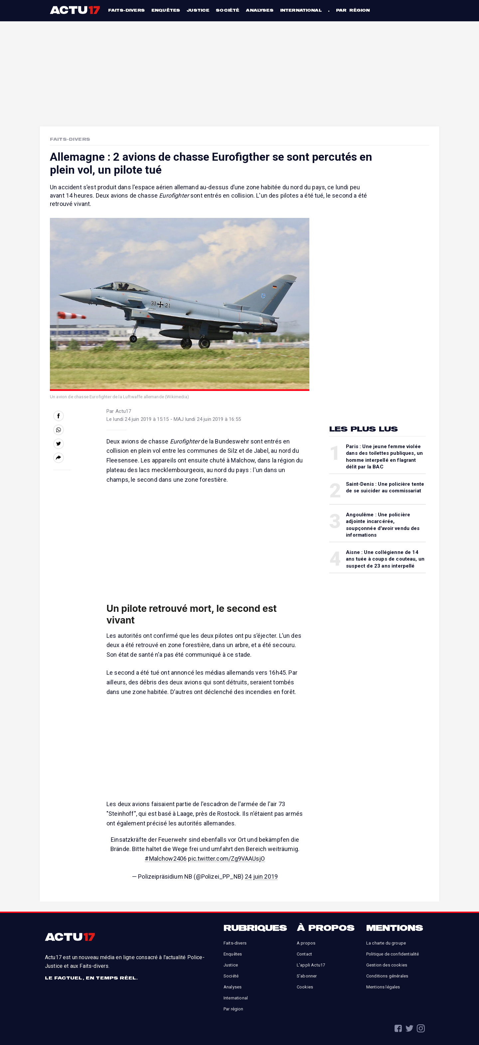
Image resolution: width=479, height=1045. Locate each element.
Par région (353, 10)
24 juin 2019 (261, 876)
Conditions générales (387, 975)
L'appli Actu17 (311, 964)
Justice (198, 10)
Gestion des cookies (386, 964)
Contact (304, 954)
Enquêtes (165, 10)
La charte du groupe (386, 943)
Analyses (259, 10)
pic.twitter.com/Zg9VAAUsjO (226, 858)
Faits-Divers (70, 139)
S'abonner (307, 975)
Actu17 (75, 10)
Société (227, 10)
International (301, 10)
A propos (306, 943)
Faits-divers (126, 10)
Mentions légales (383, 986)
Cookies (305, 986)
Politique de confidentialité (392, 954)
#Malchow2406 (166, 858)
